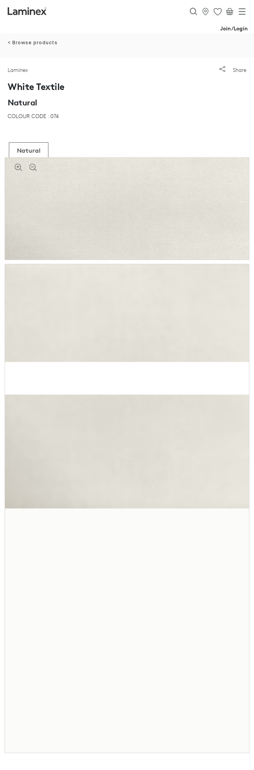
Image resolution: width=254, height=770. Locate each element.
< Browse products (33, 42)
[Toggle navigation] (242, 13)
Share (232, 70)
